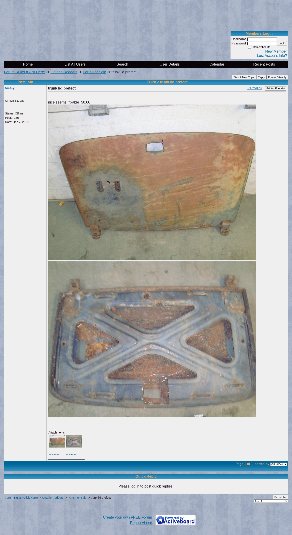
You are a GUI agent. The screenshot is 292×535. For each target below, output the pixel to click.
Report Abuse (141, 523)
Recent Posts (264, 64)
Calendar (216, 64)
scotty (10, 88)
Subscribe (280, 497)
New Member (276, 51)
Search (122, 64)
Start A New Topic (243, 77)
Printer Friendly (277, 77)
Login (282, 43)
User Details (169, 64)
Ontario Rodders (64, 72)
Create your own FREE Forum (127, 517)
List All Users (75, 64)
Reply (261, 77)
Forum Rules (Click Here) (24, 72)
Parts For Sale (94, 72)
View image (54, 454)
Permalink (254, 88)
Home (28, 64)
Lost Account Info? (272, 56)
